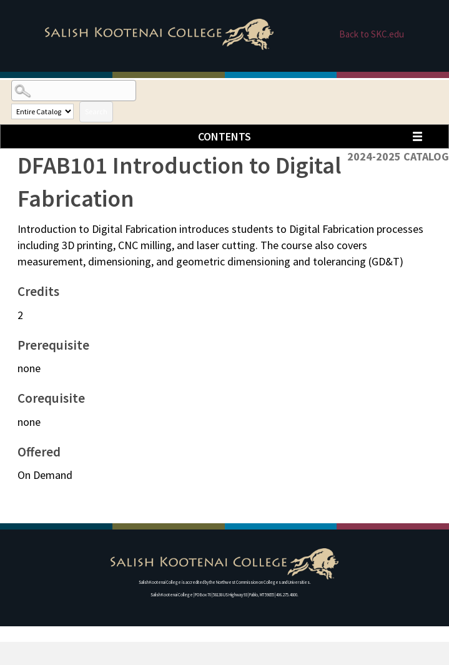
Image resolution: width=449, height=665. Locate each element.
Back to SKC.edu (371, 34)
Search (96, 111)
